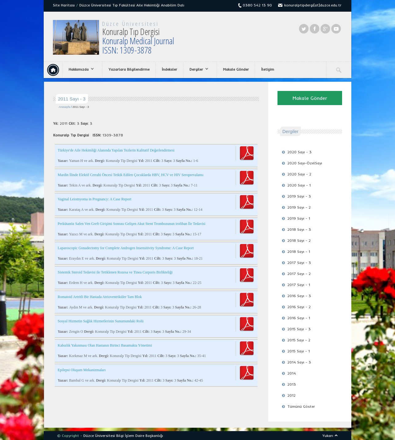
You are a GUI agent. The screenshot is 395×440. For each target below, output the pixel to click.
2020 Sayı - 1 (299, 185)
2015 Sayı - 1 (298, 351)
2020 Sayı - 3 (299, 152)
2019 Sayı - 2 (299, 207)
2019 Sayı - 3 (299, 196)
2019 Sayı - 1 (298, 218)
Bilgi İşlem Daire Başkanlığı (139, 435)
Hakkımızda (79, 69)
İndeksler (169, 69)
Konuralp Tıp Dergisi (138, 41)
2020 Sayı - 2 (299, 174)
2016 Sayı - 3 (299, 295)
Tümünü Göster (301, 406)
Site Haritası (64, 5)
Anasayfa (64, 106)
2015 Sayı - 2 (298, 340)
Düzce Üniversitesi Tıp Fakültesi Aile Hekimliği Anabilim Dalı (131, 5)
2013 (291, 384)
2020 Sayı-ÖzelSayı (304, 163)
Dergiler (197, 69)
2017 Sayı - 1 (298, 284)
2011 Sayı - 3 (81, 106)
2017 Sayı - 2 (299, 273)
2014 (291, 373)
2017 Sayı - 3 (299, 262)
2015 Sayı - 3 (299, 329)
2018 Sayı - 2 (299, 240)
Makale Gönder (236, 69)
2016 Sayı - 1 (298, 318)
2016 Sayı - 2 (299, 306)
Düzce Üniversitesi (130, 24)
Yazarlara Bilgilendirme (129, 69)
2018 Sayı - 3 (299, 229)
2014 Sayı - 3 (299, 362)
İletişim (267, 69)
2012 (291, 395)
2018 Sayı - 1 (298, 251)
